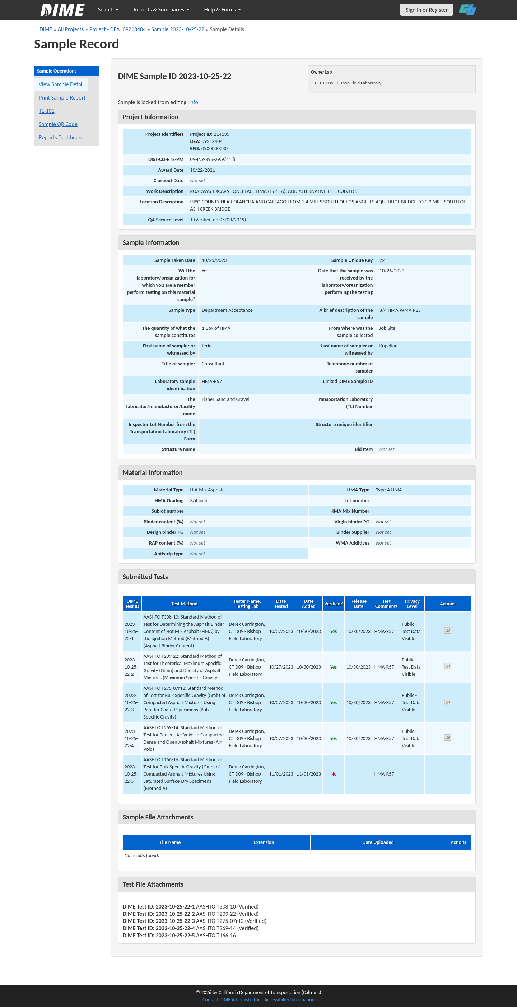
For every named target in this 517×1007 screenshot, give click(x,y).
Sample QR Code (58, 124)
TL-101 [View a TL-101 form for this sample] (47, 110)
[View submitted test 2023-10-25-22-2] (447, 667)
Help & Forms (222, 9)
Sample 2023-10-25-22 (178, 29)
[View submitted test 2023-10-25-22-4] (447, 739)
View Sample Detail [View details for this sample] (61, 84)
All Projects (71, 29)
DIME (45, 29)
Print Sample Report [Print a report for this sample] (62, 97)
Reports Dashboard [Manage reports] (61, 137)
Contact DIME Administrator (231, 1000)
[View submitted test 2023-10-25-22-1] (447, 632)
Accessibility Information (289, 1000)
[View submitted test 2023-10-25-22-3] (447, 703)
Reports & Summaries (161, 9)
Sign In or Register (427, 9)
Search (108, 9)
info (193, 102)
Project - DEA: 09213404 (117, 29)
